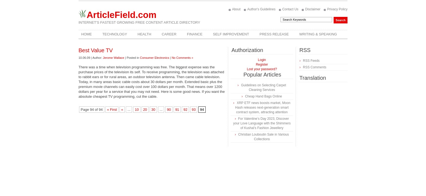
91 (177, 110)
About (236, 9)
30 (153, 110)
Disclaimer (312, 9)
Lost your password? (262, 69)
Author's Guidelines (261, 9)
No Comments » (182, 57)
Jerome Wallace (113, 57)
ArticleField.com (121, 15)
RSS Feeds (311, 61)
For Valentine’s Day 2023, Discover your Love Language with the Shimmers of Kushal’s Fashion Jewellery (261, 123)
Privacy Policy (337, 9)
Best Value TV (96, 50)
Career (169, 34)
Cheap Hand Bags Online (263, 96)
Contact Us (290, 9)
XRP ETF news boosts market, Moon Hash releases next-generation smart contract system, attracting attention (262, 107)
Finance (194, 34)
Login (262, 60)
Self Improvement (231, 34)
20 (145, 110)
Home (86, 34)
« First (112, 110)
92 (185, 110)
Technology (114, 34)
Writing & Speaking (318, 34)
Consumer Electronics (154, 57)
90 (169, 110)
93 (194, 110)
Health (144, 34)
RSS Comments (314, 67)
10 (137, 110)
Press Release (274, 34)
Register (262, 64)
